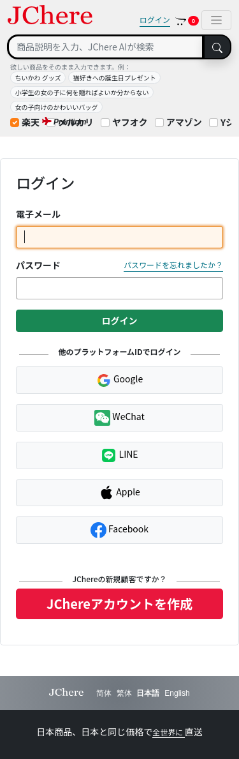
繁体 (124, 693)
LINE (119, 455)
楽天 (31, 122)
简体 (104, 693)
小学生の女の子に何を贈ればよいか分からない (82, 92)
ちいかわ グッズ (38, 77)
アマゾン (184, 122)
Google (119, 379)
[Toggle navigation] (216, 20)
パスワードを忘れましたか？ (173, 264)
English (176, 693)
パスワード (38, 265)
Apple (119, 492)
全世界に (168, 731)
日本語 (147, 693)
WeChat (119, 418)
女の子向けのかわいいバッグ (56, 107)
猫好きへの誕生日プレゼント (114, 77)
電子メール (38, 213)
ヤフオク (130, 122)
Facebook (119, 530)
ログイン (155, 19)
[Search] (105, 46)
